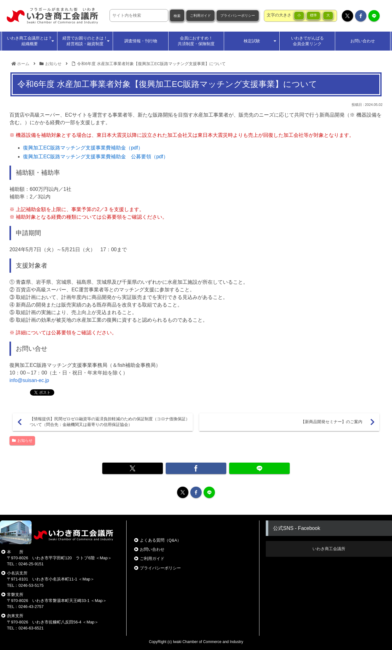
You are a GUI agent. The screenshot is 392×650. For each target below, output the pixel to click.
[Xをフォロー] (347, 15)
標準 (313, 15)
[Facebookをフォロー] (360, 15)
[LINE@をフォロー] (374, 15)
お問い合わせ (152, 549)
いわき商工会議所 (328, 548)
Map (104, 558)
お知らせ (22, 440)
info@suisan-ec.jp (29, 380)
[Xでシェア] (137, 468)
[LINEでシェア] (254, 468)
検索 (177, 16)
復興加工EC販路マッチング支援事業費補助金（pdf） (83, 147)
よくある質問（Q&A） (160, 540)
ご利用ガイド (200, 15)
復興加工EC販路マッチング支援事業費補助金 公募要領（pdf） (95, 156)
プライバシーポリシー (237, 15)
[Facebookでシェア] (196, 468)
